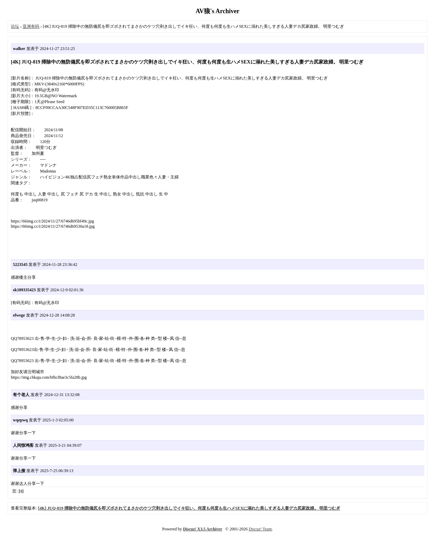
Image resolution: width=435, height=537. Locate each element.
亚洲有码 (31, 26)
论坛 (15, 26)
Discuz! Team (260, 529)
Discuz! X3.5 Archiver (202, 529)
